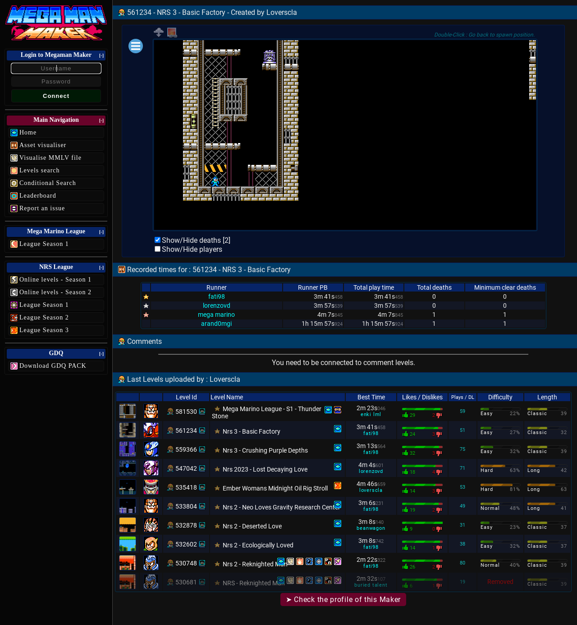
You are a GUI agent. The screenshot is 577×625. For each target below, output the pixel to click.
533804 (186, 506)
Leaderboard (37, 195)
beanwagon (371, 528)
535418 (186, 487)
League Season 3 (44, 330)
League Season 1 (44, 244)
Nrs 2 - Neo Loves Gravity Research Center (281, 507)
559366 (186, 449)
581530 (186, 411)
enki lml (371, 414)
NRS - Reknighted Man (254, 583)
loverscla (371, 490)
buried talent (370, 585)
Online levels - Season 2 (55, 292)
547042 (186, 468)
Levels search (39, 170)
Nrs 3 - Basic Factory (251, 431)
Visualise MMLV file (50, 157)
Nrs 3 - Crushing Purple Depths (265, 450)
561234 (186, 430)
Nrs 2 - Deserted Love (252, 526)
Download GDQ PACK (53, 365)
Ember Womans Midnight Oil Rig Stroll (275, 488)
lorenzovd (216, 305)
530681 (186, 582)
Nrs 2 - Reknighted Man (255, 564)
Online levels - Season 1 (55, 279)
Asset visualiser (42, 145)
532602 (186, 544)
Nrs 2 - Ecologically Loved (258, 545)
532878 (186, 525)
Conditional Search (47, 183)
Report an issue (42, 208)
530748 (186, 563)
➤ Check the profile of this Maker (343, 599)
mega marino (216, 314)
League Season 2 (44, 317)
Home (28, 132)
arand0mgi (216, 323)
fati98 (216, 296)
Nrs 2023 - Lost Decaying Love (265, 469)
